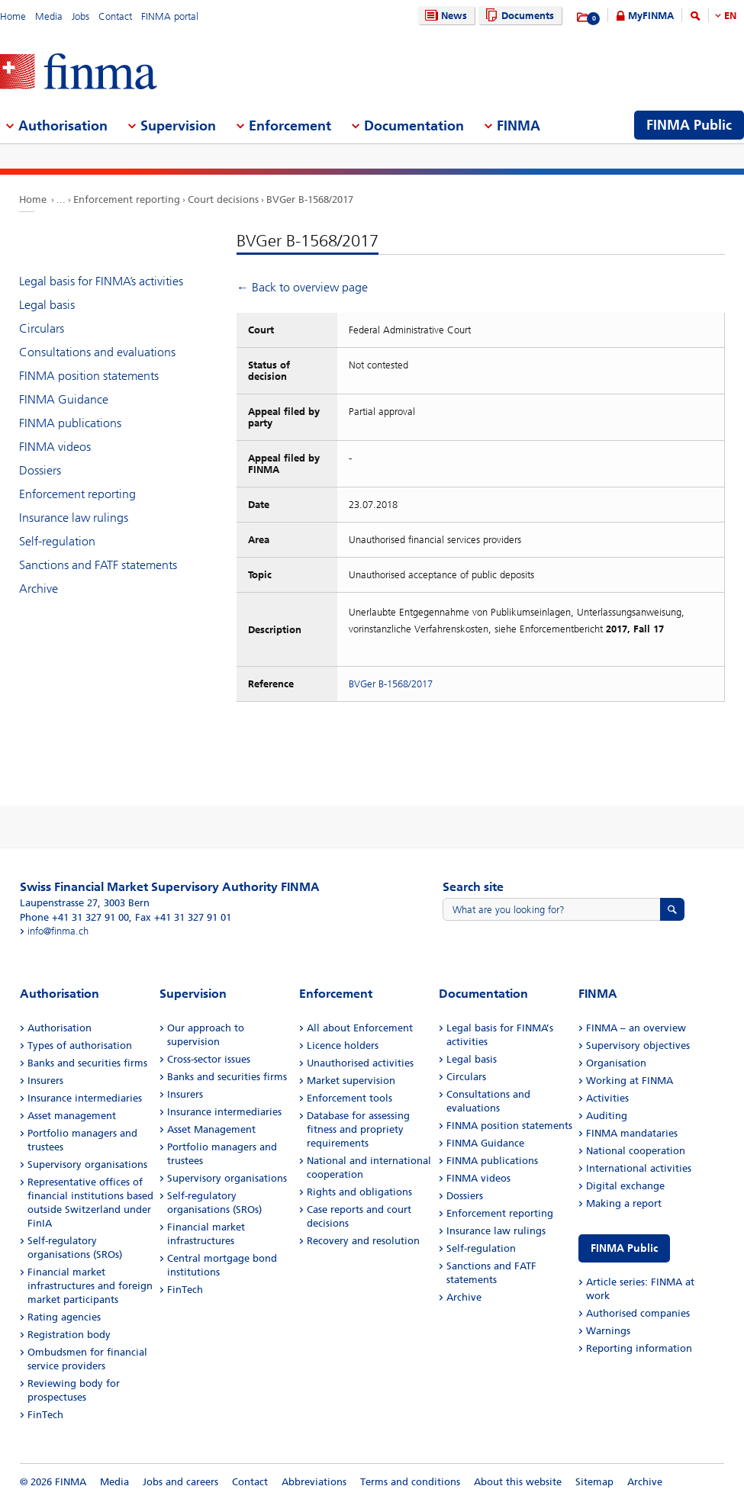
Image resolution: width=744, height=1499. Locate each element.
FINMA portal (169, 16)
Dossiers (40, 470)
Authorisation (59, 1028)
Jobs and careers (180, 1482)
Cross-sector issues (208, 1059)
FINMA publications (70, 423)
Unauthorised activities (360, 1063)
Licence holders (342, 1045)
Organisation (616, 1063)
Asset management (71, 1115)
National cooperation (635, 1150)
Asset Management (211, 1129)
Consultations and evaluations (97, 352)
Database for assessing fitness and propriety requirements (358, 1129)
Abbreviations (314, 1482)
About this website (518, 1482)
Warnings (608, 1331)
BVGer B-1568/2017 (309, 199)
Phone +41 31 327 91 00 (74, 917)
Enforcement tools (349, 1098)
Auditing (606, 1115)
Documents (518, 15)
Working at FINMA (629, 1080)
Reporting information (639, 1348)
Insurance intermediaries (84, 1098)
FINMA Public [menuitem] (689, 125)
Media (49, 16)
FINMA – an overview (636, 1028)
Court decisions (223, 199)
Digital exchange (625, 1186)
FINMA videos (55, 446)
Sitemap (594, 1482)
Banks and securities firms (87, 1063)
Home (13, 16)
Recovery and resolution (363, 1240)
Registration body (69, 1334)
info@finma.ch (58, 931)
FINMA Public (624, 1248)
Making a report (624, 1203)
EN (730, 15)
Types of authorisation (79, 1045)
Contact (115, 16)
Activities (607, 1098)
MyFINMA (651, 15)
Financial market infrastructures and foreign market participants (90, 1285)
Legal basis (47, 305)
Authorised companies (638, 1313)
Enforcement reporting (126, 199)
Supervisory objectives (638, 1045)
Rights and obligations (359, 1192)
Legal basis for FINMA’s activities (101, 281)
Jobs (80, 16)
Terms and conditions (410, 1482)
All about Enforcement (360, 1028)
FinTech (45, 1414)
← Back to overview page (302, 287)
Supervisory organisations (87, 1164)
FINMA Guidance (63, 399)
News (444, 15)
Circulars (41, 328)
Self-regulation (57, 541)
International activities (638, 1168)
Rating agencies (64, 1317)
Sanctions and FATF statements (98, 565)
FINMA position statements (89, 375)
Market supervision (351, 1080)
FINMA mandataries (632, 1133)
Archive (38, 588)
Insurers (45, 1080)
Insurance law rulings (73, 517)
